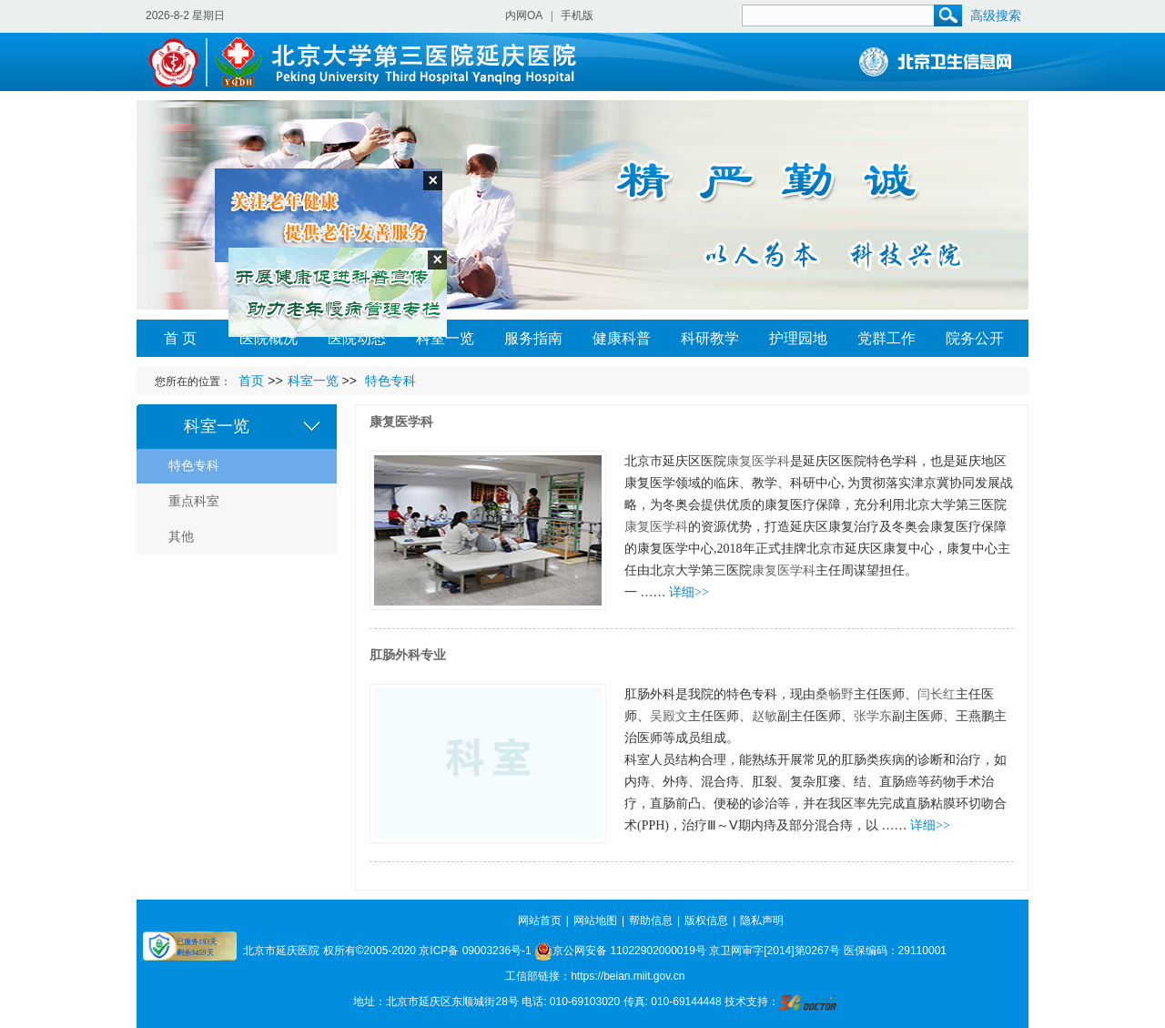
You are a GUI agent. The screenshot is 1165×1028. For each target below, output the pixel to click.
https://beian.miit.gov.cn (627, 976)
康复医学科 (401, 422)
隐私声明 (762, 920)
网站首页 (540, 920)
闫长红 (936, 694)
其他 (181, 537)
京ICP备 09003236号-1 (475, 950)
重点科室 (193, 501)
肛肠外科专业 (408, 655)
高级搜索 (995, 15)
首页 (251, 380)
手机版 (577, 15)
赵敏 (764, 716)
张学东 (873, 716)
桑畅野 (835, 694)
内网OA (523, 15)
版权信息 (706, 920)
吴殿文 (669, 716)
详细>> (689, 592)
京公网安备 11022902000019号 (620, 950)
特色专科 (193, 466)
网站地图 (595, 920)
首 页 (180, 338)
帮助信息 (651, 920)
